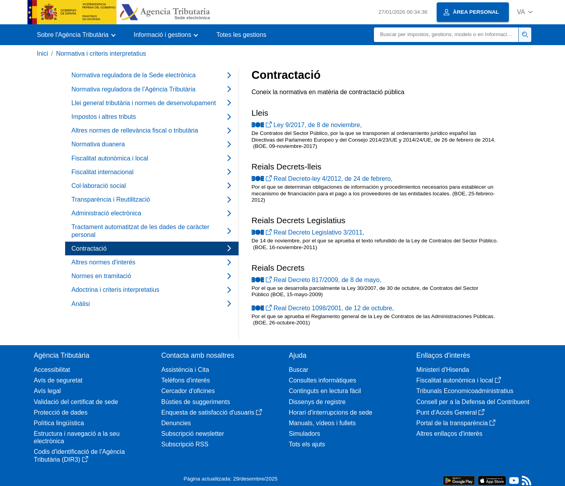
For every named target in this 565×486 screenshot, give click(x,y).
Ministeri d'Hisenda (442, 369)
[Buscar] (446, 34)
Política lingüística (59, 423)
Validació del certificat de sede (76, 402)
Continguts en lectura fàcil (325, 391)
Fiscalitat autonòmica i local (458, 380)
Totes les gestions (241, 34)
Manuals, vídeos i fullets (322, 423)
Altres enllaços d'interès (449, 433)
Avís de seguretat (58, 380)
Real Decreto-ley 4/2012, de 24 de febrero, (322, 178)
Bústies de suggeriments (195, 402)
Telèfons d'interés (185, 380)
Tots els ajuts (307, 444)
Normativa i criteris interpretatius (101, 53)
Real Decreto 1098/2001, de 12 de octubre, (323, 308)
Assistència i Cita (185, 369)
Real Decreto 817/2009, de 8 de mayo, (316, 280)
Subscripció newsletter (192, 433)
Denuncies (176, 423)
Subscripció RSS (184, 444)
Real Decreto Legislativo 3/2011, (308, 232)
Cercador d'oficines (188, 391)
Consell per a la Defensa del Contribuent (472, 402)
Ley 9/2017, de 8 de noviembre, (307, 125)
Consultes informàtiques (322, 380)
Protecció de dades (60, 412)
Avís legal (47, 391)
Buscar (298, 369)
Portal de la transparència (456, 423)
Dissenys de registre (317, 402)
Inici (42, 53)
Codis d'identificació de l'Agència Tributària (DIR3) (79, 455)
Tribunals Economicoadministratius (465, 391)
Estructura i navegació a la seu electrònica (77, 437)
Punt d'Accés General (450, 412)
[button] (525, 12)
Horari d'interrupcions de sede (330, 412)
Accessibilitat (52, 369)
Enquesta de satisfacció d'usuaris (211, 412)
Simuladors (304, 433)
